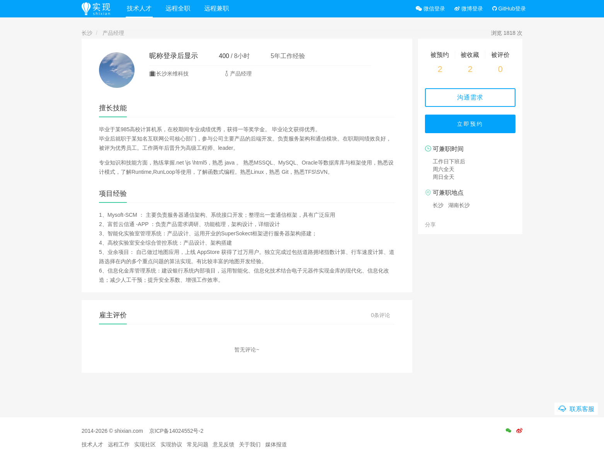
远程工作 (119, 444)
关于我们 (250, 444)
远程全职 (178, 8)
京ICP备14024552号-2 (176, 431)
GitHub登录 (509, 8)
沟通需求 (470, 97)
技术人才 (139, 8)
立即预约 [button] (470, 124)
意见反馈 (223, 444)
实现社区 (145, 444)
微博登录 (468, 8)
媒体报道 (276, 444)
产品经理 (113, 33)
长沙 (87, 33)
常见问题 (197, 444)
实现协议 (171, 444)
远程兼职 (216, 8)
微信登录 (430, 8)
